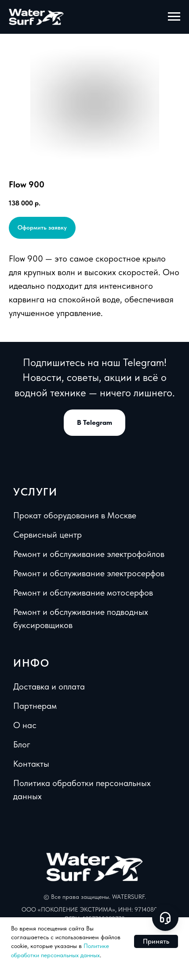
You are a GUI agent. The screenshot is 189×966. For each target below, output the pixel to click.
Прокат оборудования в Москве (74, 515)
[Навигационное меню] (174, 16)
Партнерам (35, 705)
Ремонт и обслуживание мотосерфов (83, 592)
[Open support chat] (165, 918)
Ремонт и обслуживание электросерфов (88, 573)
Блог (21, 744)
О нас (24, 725)
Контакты (31, 763)
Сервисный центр (47, 534)
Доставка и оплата (49, 686)
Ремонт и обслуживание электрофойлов (88, 554)
